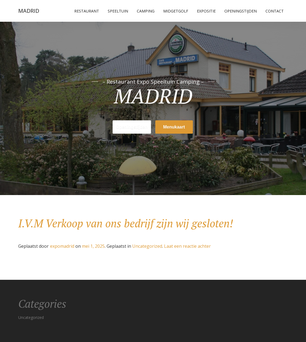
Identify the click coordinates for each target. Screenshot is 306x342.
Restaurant (86, 11)
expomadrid (62, 246)
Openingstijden (240, 11)
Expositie (206, 11)
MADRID (28, 10)
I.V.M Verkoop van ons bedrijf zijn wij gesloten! (125, 223)
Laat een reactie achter (187, 246)
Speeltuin (118, 11)
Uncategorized (147, 246)
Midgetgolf (175, 11)
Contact (274, 11)
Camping (145, 11)
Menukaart (174, 127)
